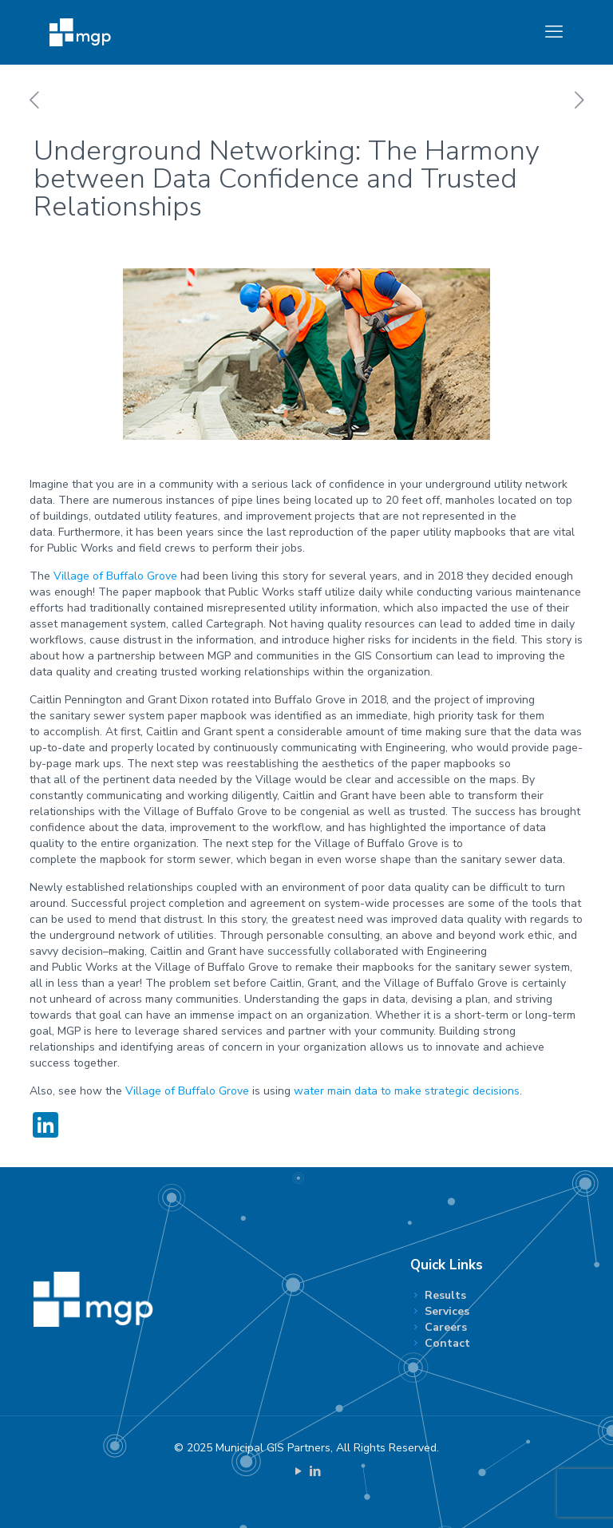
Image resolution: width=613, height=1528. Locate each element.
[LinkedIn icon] (315, 1471)
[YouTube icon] (298, 1471)
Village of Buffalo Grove (115, 576)
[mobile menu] (554, 32)
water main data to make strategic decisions (407, 1090)
